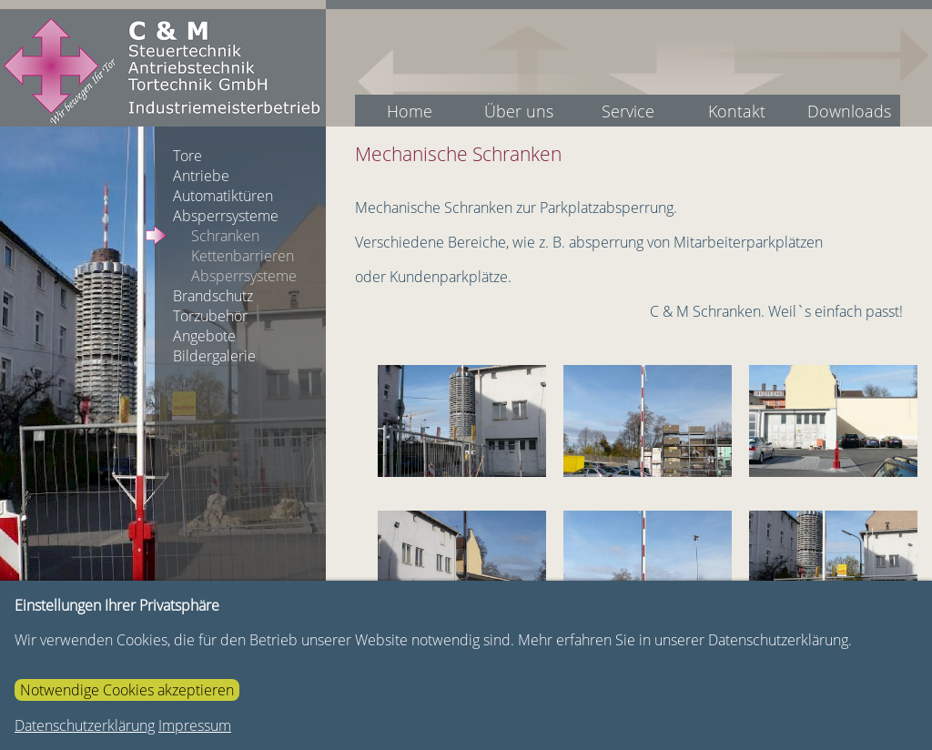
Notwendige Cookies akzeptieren (127, 690)
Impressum (194, 725)
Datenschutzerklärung (85, 725)
